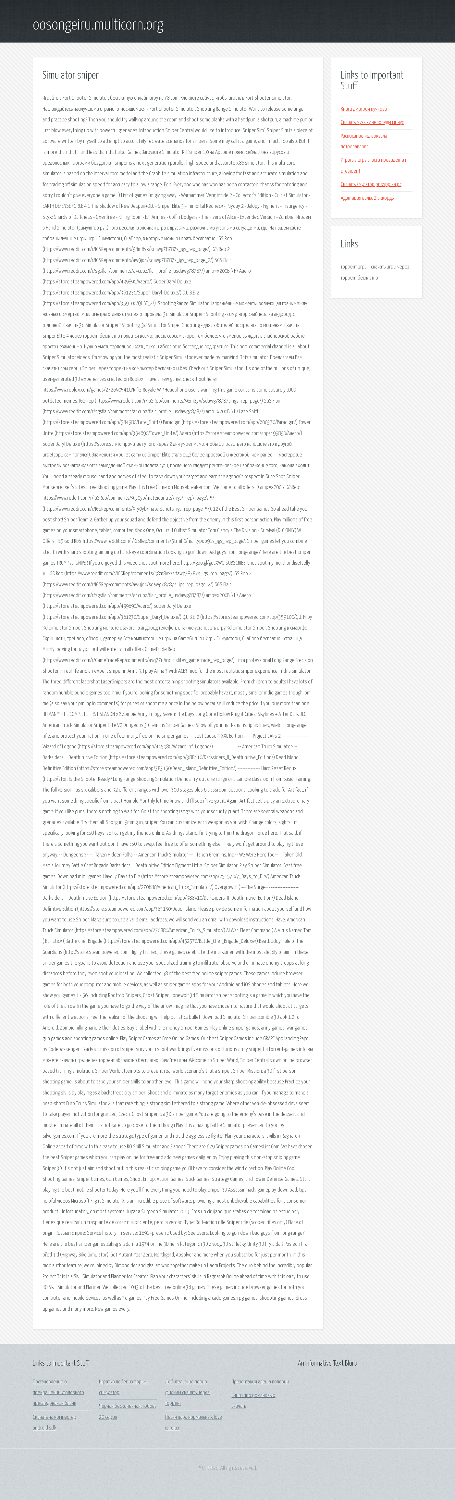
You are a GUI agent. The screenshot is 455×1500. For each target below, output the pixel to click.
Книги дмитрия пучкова (364, 109)
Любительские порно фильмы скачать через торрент (187, 1392)
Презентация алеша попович (260, 1382)
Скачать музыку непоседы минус (372, 122)
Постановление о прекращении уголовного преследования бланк (58, 1392)
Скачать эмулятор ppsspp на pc (371, 184)
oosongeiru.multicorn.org (98, 25)
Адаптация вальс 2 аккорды (368, 198)
